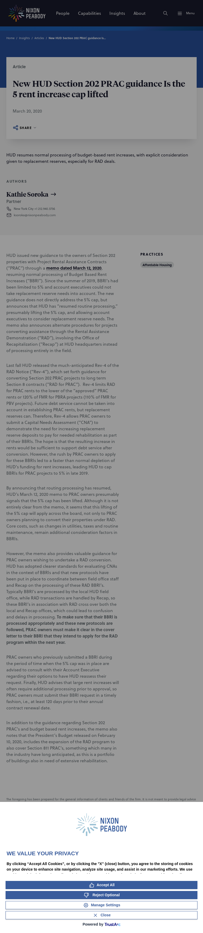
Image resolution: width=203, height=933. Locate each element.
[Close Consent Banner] (101, 915)
